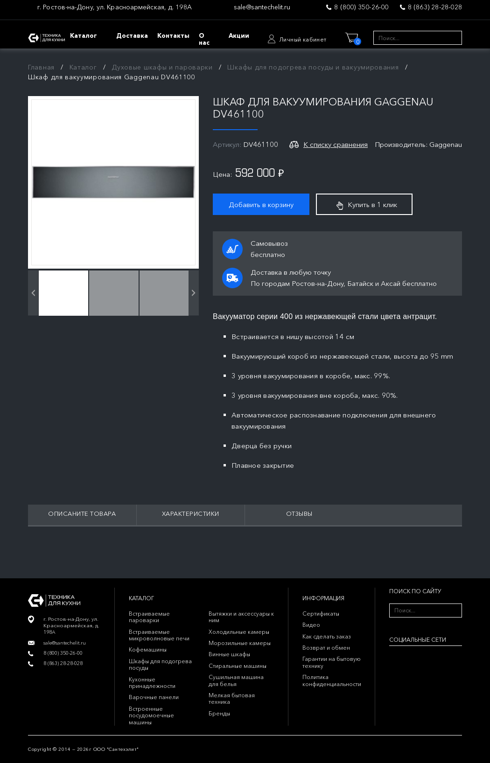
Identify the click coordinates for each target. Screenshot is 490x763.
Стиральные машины (237, 665)
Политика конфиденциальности (331, 680)
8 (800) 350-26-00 (361, 7)
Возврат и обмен (326, 647)
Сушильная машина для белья (236, 680)
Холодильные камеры (239, 631)
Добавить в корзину (261, 204)
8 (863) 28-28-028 (435, 7)
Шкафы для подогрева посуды (160, 664)
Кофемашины (148, 649)
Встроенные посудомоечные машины (151, 715)
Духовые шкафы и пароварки (162, 67)
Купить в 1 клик (366, 204)
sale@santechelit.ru (262, 7)
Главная (41, 67)
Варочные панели (154, 697)
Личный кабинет (303, 39)
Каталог (83, 67)
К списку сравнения (335, 144)
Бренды (219, 713)
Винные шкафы (229, 654)
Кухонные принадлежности (152, 682)
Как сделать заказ (326, 636)
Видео (311, 624)
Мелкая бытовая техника (232, 698)
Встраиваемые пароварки (149, 617)
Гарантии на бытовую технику (331, 662)
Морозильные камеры (240, 642)
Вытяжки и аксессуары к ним (241, 617)
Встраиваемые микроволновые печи (159, 635)
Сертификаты (320, 613)
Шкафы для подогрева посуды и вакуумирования (313, 67)
